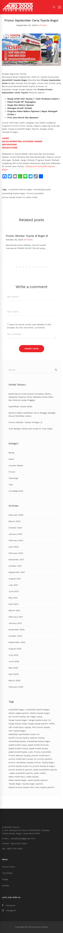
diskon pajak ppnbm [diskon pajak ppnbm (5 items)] (19, 713)
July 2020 (13, 655)
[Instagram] (9, 910)
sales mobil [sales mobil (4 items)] (39, 773)
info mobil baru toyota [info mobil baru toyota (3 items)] (20, 727)
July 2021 (13, 585)
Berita (11, 452)
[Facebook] (8, 905)
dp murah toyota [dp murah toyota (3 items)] (17, 716)
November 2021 (16, 559)
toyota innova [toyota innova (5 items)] (15, 787)
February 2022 (16, 553)
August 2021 (15, 578)
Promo (43, 25)
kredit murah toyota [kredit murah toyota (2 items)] (19, 738)
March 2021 (14, 610)
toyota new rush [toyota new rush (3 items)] (31, 787)
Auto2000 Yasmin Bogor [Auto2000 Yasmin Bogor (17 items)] (38, 709)
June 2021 (14, 591)
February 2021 (16, 617)
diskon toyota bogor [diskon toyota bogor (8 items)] (40, 713)
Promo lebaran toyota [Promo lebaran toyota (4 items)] (19, 755)
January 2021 (15, 623)
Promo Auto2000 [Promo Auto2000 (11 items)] (42, 752)
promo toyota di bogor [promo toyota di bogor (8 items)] (44, 766)
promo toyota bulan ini (13, 197)
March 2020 (15, 680)
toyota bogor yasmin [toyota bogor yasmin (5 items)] (33, 784)
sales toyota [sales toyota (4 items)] (32, 776)
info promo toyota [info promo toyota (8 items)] (41, 727)
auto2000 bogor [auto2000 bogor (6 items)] (17, 709)
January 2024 (15, 534)
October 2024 (15, 527)
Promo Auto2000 (35, 193)
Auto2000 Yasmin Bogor (20, 189)
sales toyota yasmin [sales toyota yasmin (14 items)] (38, 780)
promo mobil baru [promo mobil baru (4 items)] (40, 755)
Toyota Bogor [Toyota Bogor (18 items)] (15, 784)
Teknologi (13, 478)
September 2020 (17, 642)
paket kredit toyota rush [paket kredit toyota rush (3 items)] (21, 752)
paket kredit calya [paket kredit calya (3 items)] (17, 745)
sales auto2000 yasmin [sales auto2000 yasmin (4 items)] (21, 773)
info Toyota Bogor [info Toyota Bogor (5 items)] (17, 731)
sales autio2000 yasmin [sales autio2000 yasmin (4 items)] (45, 769)
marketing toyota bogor (13, 193)
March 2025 (14, 521)
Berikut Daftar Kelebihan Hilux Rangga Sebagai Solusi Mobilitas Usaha (32, 414)
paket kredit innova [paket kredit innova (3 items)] (18, 748)
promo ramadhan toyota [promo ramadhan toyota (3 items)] (21, 762)
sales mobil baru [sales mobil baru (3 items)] (17, 776)
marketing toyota (42, 189)
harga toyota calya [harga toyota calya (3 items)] (18, 723)
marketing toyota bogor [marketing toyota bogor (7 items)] (38, 741)
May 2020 (13, 668)
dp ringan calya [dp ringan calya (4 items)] (34, 716)
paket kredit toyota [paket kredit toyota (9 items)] (38, 748)
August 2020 (15, 648)
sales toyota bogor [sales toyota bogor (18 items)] (18, 780)
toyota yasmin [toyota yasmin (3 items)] (47, 787)
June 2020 (14, 661)
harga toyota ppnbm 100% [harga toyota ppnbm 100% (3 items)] (41, 723)
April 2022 (14, 547)
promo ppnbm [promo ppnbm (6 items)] (45, 759)
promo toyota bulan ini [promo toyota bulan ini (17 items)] (20, 766)
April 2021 (13, 604)
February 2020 (16, 687)
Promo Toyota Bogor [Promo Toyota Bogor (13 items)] (44, 762)
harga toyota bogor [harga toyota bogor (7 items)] (18, 720)
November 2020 (17, 629)
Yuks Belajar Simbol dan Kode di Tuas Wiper (31, 428)
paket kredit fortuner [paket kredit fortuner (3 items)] (38, 745)
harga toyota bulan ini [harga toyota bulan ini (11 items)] (40, 720)
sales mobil (31, 197)
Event (11, 459)
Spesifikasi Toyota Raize (20, 406)
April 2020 (14, 674)
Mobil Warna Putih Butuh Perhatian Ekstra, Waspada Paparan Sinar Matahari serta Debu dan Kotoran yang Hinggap (31, 397)
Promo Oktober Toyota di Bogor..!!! (27, 235)
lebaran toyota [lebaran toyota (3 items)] (37, 738)
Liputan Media (16, 465)
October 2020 (15, 636)
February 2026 (16, 515)
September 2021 (17, 572)
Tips (11, 484)
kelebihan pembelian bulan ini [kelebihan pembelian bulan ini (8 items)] (24, 734)
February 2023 (16, 540)
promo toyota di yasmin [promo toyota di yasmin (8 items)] (20, 769)
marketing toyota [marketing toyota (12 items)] (17, 741)
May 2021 (13, 597)
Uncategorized (16, 491)
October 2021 (15, 566)
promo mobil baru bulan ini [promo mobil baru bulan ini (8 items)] (22, 759)
